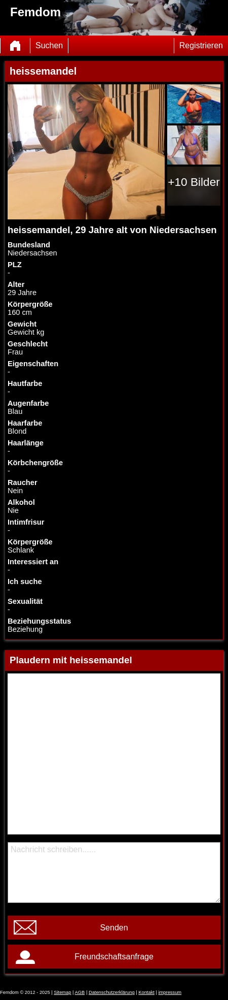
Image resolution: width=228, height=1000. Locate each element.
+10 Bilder (194, 181)
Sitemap (62, 992)
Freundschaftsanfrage (114, 956)
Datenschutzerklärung (112, 992)
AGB (80, 992)
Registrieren (201, 45)
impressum (170, 992)
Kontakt (146, 992)
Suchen (49, 45)
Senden (114, 927)
